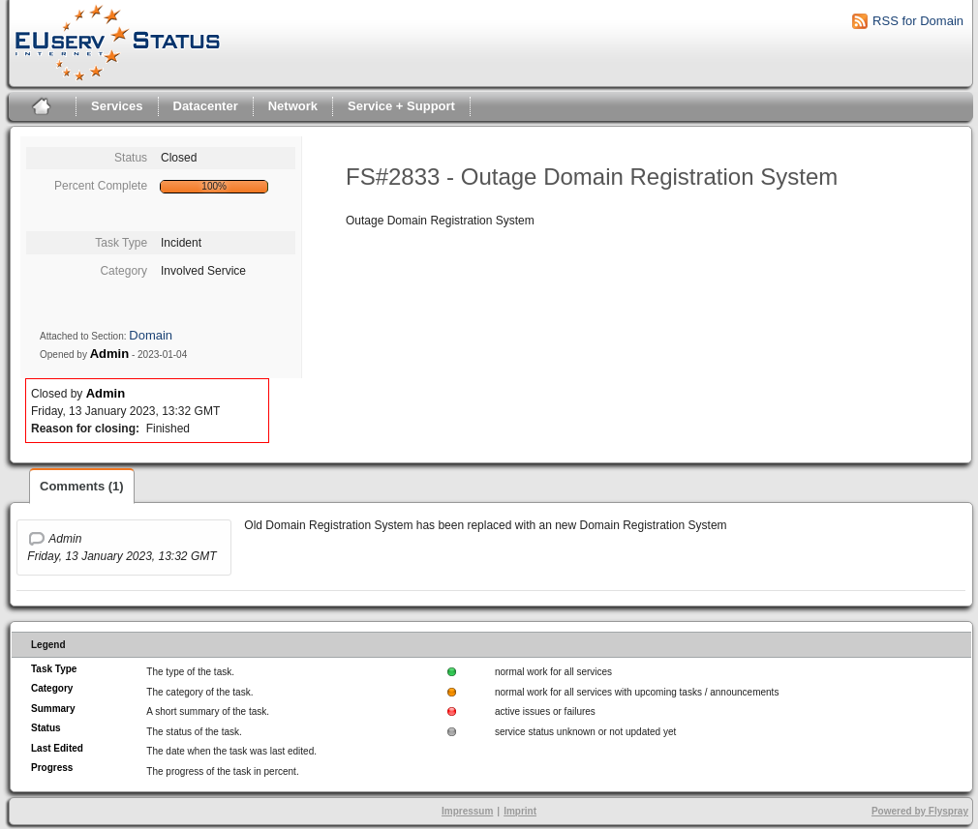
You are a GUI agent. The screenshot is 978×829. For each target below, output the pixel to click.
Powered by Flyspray (919, 811)
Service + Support (401, 106)
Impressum (467, 811)
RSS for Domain (917, 21)
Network (293, 106)
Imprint (520, 811)
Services (117, 106)
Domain (150, 335)
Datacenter (205, 106)
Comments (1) (82, 486)
